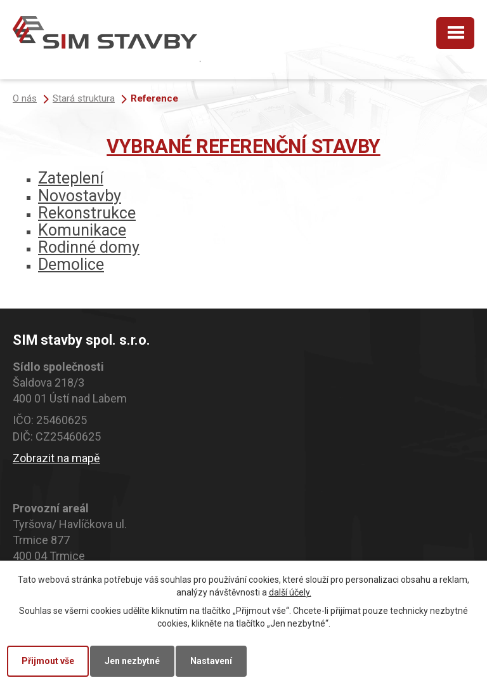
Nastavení (211, 661)
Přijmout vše (48, 661)
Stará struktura (84, 98)
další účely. (290, 592)
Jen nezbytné (132, 661)
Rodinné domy (89, 247)
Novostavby (79, 196)
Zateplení (70, 178)
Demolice (71, 264)
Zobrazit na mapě (56, 458)
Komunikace (82, 230)
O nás (25, 98)
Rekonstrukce (87, 213)
